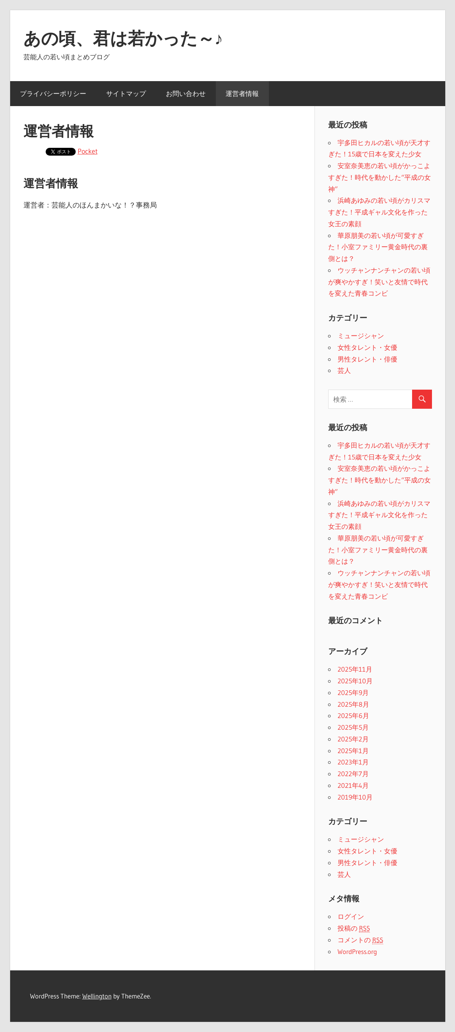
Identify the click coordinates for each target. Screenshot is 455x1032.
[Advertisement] (162, 277)
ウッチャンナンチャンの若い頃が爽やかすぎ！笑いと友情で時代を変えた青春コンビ (379, 282)
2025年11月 (355, 669)
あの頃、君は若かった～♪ (123, 38)
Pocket (88, 151)
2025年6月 (353, 715)
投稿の (354, 928)
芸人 (344, 370)
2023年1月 (353, 762)
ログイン (351, 916)
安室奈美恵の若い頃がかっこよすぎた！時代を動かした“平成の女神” (379, 177)
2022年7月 (353, 774)
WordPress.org (357, 951)
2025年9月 (353, 692)
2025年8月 (353, 704)
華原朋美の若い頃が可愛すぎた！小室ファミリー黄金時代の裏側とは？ (378, 247)
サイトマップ (126, 93)
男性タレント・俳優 (367, 359)
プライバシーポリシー (53, 93)
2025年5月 (353, 727)
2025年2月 (353, 739)
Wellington (97, 996)
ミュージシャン (361, 336)
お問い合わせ (186, 93)
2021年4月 (353, 785)
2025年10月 (355, 681)
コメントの (360, 940)
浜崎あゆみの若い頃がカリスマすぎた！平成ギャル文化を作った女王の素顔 (379, 212)
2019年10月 (355, 797)
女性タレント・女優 (367, 347)
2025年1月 (353, 751)
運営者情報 (242, 93)
